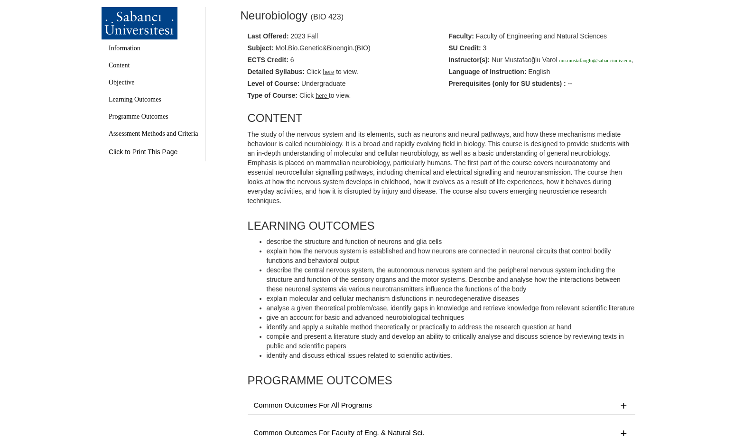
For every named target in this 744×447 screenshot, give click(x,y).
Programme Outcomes (138, 116)
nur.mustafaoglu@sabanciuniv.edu (595, 60)
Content (119, 65)
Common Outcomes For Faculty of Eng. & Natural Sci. (442, 433)
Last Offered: (268, 36)
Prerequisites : (507, 83)
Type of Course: (273, 95)
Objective (121, 82)
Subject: (261, 48)
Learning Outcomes (135, 99)
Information (124, 48)
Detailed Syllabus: (276, 71)
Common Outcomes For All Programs (442, 405)
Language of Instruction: (487, 71)
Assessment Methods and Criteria (153, 133)
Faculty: (461, 36)
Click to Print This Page (143, 152)
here (322, 95)
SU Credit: (464, 48)
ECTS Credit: (268, 60)
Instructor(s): (469, 60)
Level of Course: (274, 83)
